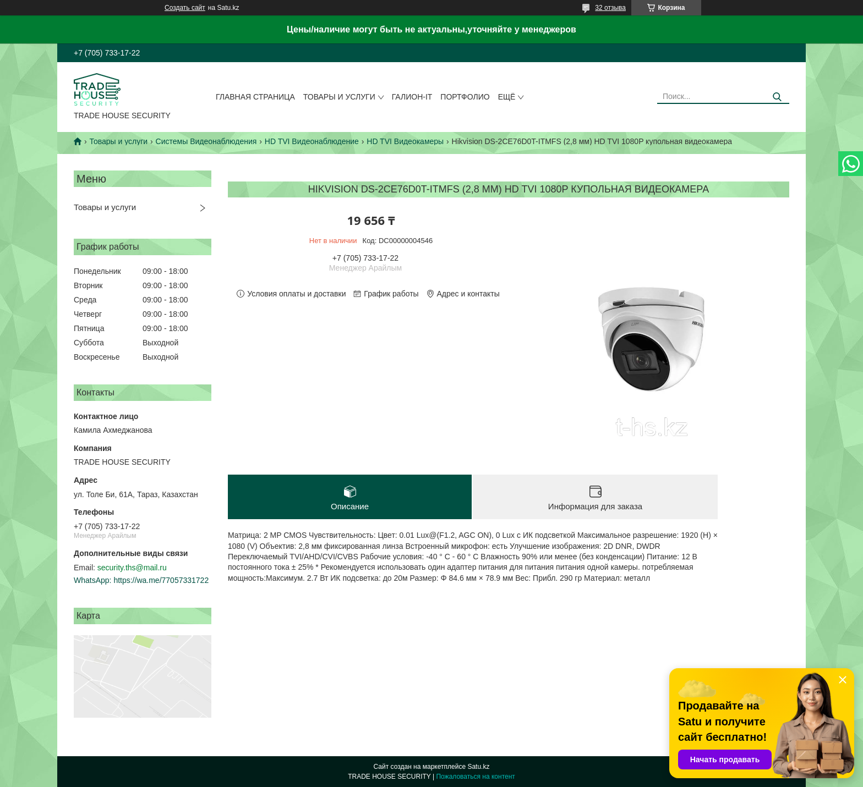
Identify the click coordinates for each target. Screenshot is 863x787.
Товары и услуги (339, 96)
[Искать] (776, 97)
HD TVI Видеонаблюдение (312, 141)
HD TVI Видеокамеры (405, 141)
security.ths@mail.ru (132, 567)
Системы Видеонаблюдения (206, 141)
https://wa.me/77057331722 (161, 580)
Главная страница (255, 96)
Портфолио (464, 96)
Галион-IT (412, 96)
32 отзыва (610, 8)
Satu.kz (478, 767)
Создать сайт (185, 8)
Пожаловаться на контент (475, 776)
